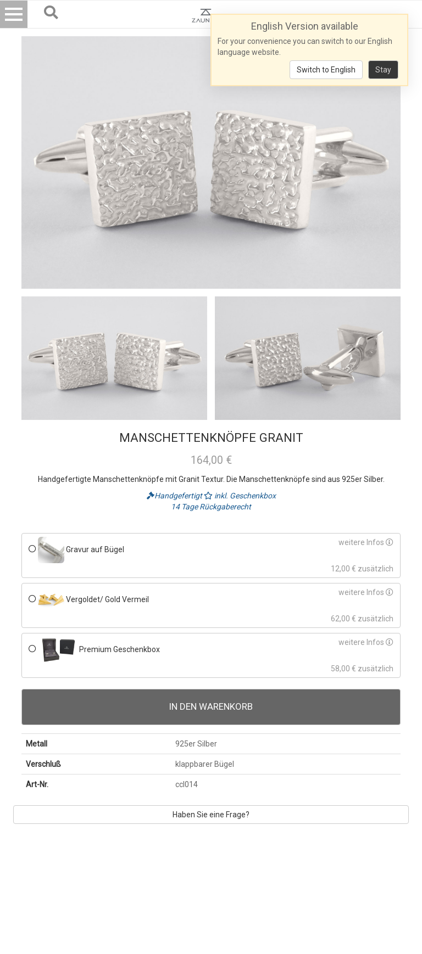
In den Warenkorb (211, 706)
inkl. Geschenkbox (240, 495)
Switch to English (326, 69)
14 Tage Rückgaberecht (211, 506)
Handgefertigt (175, 495)
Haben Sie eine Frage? (211, 814)
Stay (383, 69)
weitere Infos (365, 542)
